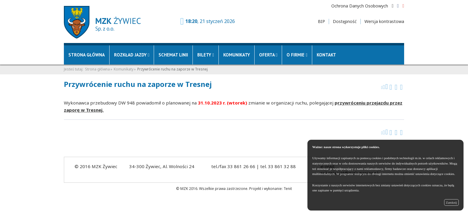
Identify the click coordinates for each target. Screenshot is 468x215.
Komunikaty (236, 55)
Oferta (268, 55)
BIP (321, 21)
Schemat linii (173, 55)
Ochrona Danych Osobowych (359, 6)
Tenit (288, 188)
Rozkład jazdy (131, 55)
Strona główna (86, 55)
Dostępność (345, 21)
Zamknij (451, 202)
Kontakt (326, 55)
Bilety (205, 55)
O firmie (297, 55)
